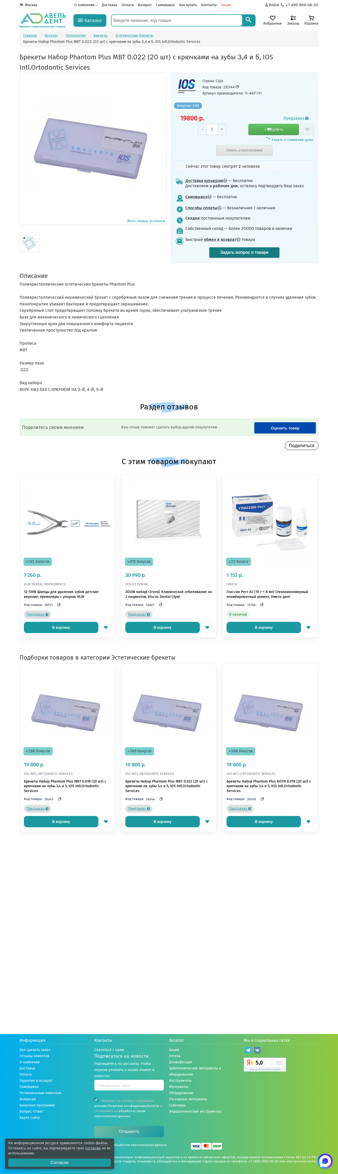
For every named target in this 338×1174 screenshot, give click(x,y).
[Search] (248, 20)
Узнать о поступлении (244, 150)
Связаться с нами (109, 1050)
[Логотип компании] (43, 20)
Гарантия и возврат (36, 1080)
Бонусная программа (37, 1105)
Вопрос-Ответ (31, 1111)
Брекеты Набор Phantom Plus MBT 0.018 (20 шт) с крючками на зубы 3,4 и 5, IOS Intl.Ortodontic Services (65, 786)
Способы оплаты (203, 207)
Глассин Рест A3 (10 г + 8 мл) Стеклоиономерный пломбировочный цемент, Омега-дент (267, 594)
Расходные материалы (188, 1099)
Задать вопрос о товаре (244, 252)
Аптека (175, 1056)
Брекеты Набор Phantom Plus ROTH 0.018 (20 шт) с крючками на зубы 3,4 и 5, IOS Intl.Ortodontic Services (269, 786)
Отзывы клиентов (34, 1056)
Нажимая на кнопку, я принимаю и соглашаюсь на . (128, 1108)
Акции (226, 5)
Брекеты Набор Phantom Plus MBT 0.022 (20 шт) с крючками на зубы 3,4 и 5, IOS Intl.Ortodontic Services (166, 786)
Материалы (178, 1087)
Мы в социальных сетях (267, 1040)
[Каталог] (89, 20)
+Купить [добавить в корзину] (273, 129)
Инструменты (180, 1080)
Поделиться (301, 445)
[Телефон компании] (299, 5)
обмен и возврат (222, 239)
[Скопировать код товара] (237, 86)
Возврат (145, 5)
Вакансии (28, 1099)
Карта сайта (30, 1117)
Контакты (209, 5)
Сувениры (177, 1105)
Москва (31, 5)
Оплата (127, 5)
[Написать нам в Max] (325, 1161)
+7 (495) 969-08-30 (263, 1161)
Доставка (109, 5)
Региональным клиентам (40, 1093)
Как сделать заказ (35, 1050)
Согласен (60, 1162)
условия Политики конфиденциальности (126, 1106)
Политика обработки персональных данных (132, 1145)
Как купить (188, 5)
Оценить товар (285, 428)
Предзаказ (296, 118)
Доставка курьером (206, 180)
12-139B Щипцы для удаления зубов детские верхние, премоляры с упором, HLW (61, 594)
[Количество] (212, 129)
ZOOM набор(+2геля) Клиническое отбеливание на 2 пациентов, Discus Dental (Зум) (168, 594)
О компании (84, 5)
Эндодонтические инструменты (195, 1111)
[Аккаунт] (271, 5)
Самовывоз (165, 5)
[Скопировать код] (57, 605)
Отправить (129, 1131)
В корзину (61, 627)
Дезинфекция (180, 1062)
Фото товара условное (93, 148)
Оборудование (181, 1093)
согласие (93, 1148)
